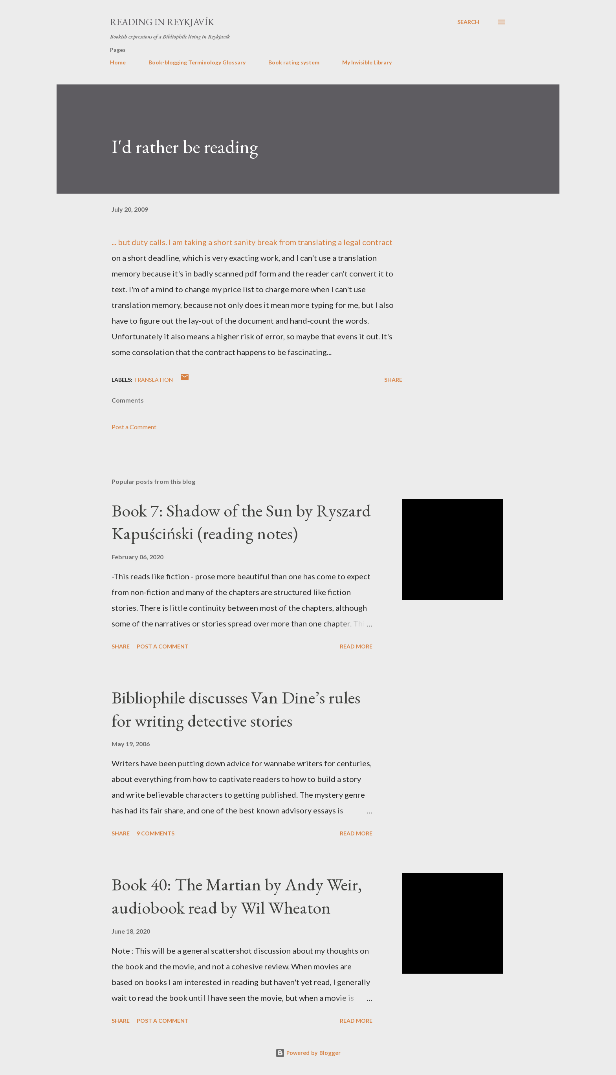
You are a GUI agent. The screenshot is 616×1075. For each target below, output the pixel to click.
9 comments (155, 833)
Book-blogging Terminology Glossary (197, 62)
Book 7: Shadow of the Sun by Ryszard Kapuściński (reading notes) (241, 522)
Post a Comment (134, 426)
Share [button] (393, 379)
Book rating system (293, 62)
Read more (356, 646)
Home (118, 62)
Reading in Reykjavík (162, 22)
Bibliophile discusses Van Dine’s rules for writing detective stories (236, 709)
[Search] (468, 22)
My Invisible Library (367, 62)
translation (153, 379)
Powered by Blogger (308, 1053)
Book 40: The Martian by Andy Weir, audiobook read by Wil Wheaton (237, 896)
